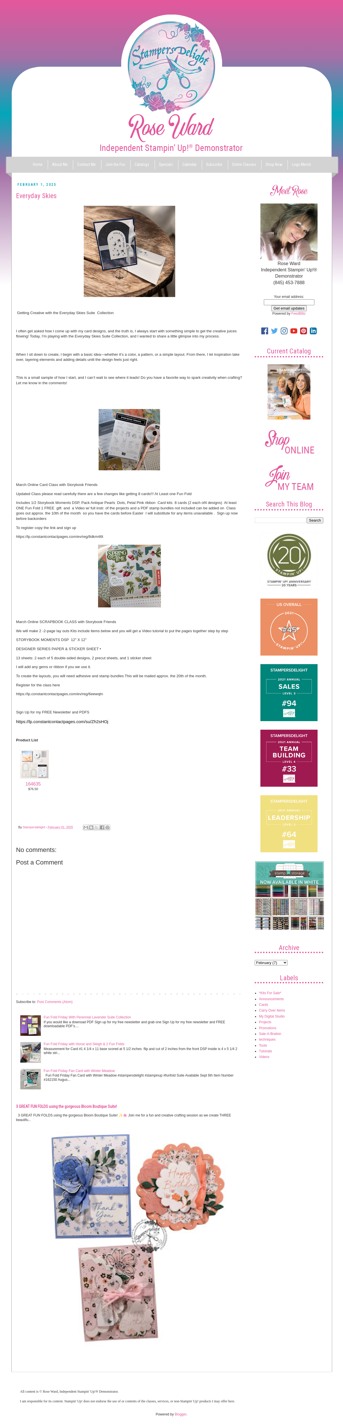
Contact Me (86, 164)
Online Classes (244, 164)
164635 (33, 784)
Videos (264, 1057)
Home (38, 164)
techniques (267, 1039)
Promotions (267, 1028)
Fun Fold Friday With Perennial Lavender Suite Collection (87, 1017)
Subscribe (214, 164)
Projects (265, 1022)
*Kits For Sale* (270, 993)
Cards (263, 1005)
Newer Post (26, 994)
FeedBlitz (298, 314)
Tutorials (265, 1051)
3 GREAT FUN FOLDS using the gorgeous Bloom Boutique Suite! (66, 1106)
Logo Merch (301, 164)
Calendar (189, 164)
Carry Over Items (272, 1010)
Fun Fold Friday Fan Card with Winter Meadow (79, 1071)
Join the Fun (115, 164)
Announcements (271, 999)
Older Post (233, 994)
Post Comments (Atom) (55, 1002)
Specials (166, 164)
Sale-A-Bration (270, 1034)
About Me (60, 164)
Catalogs (142, 164)
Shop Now (274, 164)
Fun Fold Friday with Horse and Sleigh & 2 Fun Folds (84, 1044)
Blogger (180, 1414)
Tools (263, 1045)
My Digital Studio (272, 1016)
